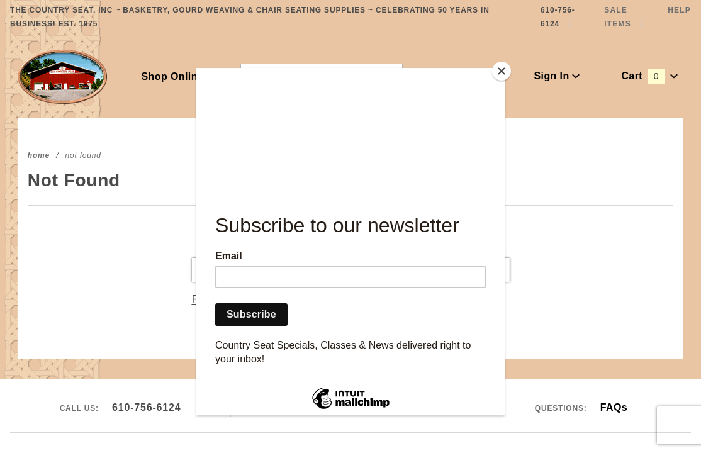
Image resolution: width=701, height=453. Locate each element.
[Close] (501, 71)
